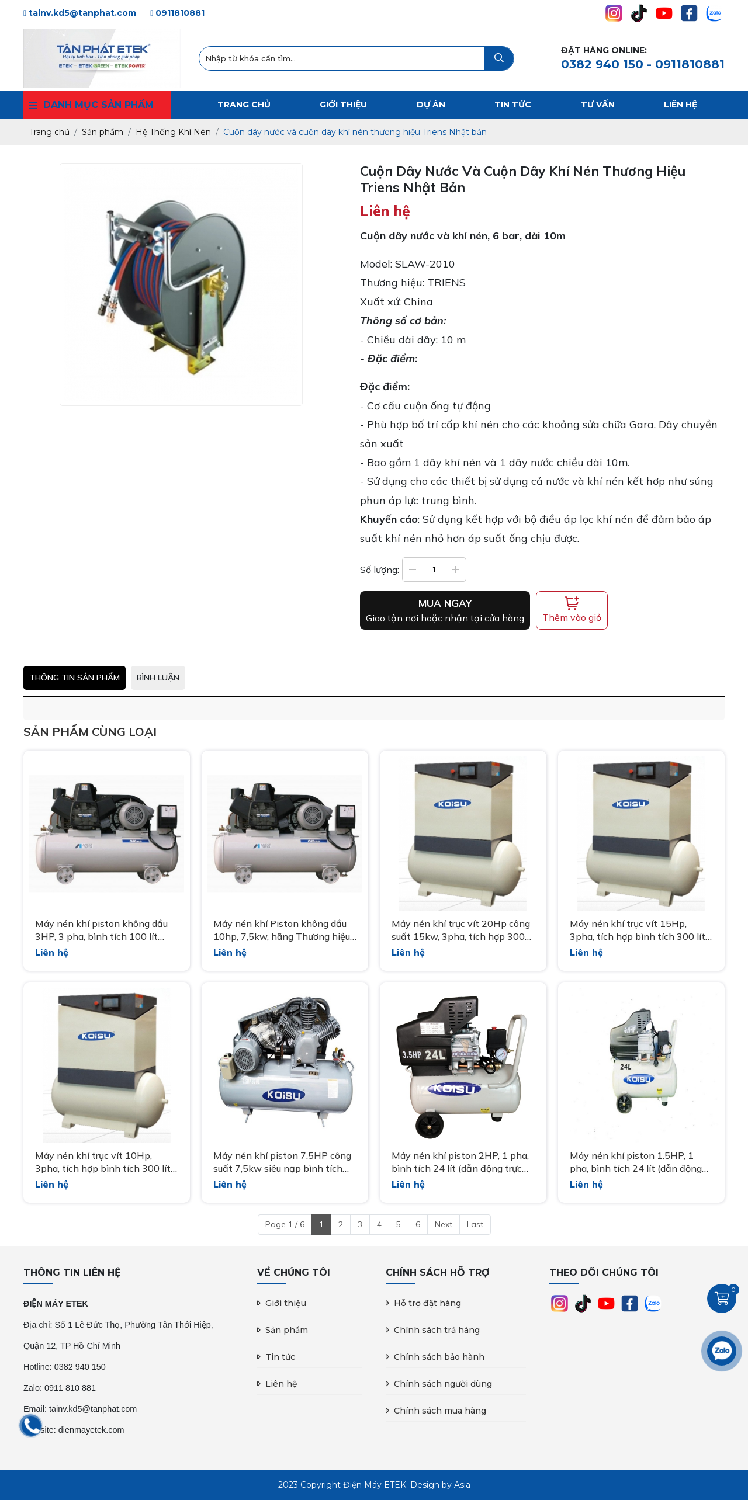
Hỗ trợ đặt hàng (427, 1303)
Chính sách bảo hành (439, 1357)
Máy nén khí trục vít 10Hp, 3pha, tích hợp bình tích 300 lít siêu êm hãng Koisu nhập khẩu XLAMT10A (103, 1162)
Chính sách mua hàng (440, 1410)
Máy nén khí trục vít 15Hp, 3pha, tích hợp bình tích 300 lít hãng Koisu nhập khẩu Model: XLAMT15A (637, 930)
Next (443, 1224)
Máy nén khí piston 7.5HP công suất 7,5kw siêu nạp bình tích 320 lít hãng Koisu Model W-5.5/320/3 (282, 1162)
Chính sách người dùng (443, 1384)
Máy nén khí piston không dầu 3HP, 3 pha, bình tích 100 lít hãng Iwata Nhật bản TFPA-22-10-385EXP (106, 930)
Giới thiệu (285, 1303)
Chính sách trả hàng (437, 1330)
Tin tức (280, 1357)
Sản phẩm (286, 1330)
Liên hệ (281, 1384)
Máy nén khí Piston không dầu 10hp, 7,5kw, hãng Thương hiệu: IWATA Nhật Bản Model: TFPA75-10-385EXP (282, 930)
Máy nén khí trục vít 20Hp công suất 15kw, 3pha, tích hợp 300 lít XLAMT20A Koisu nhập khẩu (461, 930)
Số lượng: (379, 569)
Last (475, 1224)
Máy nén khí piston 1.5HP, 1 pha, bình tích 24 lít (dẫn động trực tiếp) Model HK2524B (636, 1162)
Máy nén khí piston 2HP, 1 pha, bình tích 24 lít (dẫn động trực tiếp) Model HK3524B (460, 1162)
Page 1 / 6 (284, 1224)
